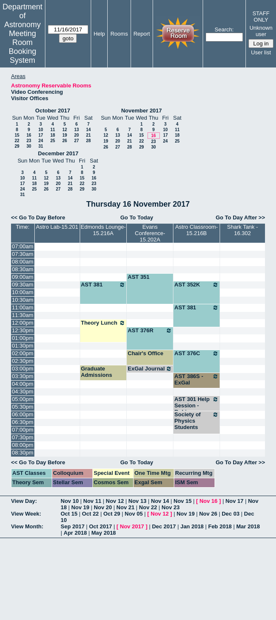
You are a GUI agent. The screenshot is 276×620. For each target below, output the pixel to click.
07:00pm (22, 429)
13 (76, 129)
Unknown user (260, 31)
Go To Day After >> (240, 217)
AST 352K (196, 284)
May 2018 (104, 533)
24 (40, 140)
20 (76, 135)
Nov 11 (92, 501)
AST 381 (103, 284)
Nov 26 (208, 514)
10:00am (22, 292)
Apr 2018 (75, 533)
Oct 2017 (100, 526)
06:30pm (22, 422)
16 (28, 135)
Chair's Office (145, 353)
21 (88, 135)
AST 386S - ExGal (196, 379)
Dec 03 (231, 514)
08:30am (22, 269)
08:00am (22, 261)
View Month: (27, 526)
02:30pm (22, 361)
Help (99, 34)
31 (40, 146)
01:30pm (22, 345)
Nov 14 (160, 501)
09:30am (22, 284)
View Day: (24, 501)
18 (52, 135)
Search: (224, 29)
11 (52, 129)
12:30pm (22, 330)
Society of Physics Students (196, 420)
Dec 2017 (164, 526)
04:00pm (22, 384)
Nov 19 (80, 507)
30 (28, 146)
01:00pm (22, 338)
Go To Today (136, 217)
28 (88, 140)
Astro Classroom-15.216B (196, 230)
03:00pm (22, 368)
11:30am (22, 315)
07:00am (22, 246)
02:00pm (22, 353)
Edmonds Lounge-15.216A (103, 230)
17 (40, 135)
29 (16, 146)
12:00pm (22, 323)
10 (40, 129)
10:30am (22, 300)
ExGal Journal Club (150, 371)
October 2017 (52, 110)
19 (64, 135)
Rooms (119, 34)
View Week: (26, 514)
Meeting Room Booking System (22, 47)
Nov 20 (103, 507)
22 (16, 140)
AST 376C (196, 353)
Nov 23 (171, 507)
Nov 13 (137, 501)
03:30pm (22, 376)
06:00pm (22, 414)
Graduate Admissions (96, 371)
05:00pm (22, 399)
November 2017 (141, 110)
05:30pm (22, 407)
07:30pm (22, 437)
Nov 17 (235, 501)
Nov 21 (126, 507)
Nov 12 (115, 501)
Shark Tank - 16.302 (242, 230)
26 (64, 140)
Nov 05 (134, 514)
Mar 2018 (248, 526)
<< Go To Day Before (38, 217)
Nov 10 (70, 501)
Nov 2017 (132, 526)
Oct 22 (90, 514)
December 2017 (58, 153)
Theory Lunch (103, 323)
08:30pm (22, 452)
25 (52, 140)
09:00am (22, 277)
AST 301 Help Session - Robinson (196, 405)
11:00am (22, 307)
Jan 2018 (192, 526)
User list (261, 52)
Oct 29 (111, 514)
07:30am (22, 254)
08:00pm (22, 445)
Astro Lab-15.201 (57, 227)
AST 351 (138, 277)
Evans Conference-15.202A (150, 233)
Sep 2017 (72, 526)
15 (16, 135)
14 (88, 129)
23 (28, 140)
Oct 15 (69, 514)
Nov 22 (148, 507)
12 (64, 129)
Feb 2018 (220, 526)
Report (142, 34)
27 (76, 140)
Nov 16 (208, 501)
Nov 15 (182, 501)
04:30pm (22, 391)
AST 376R (150, 330)
